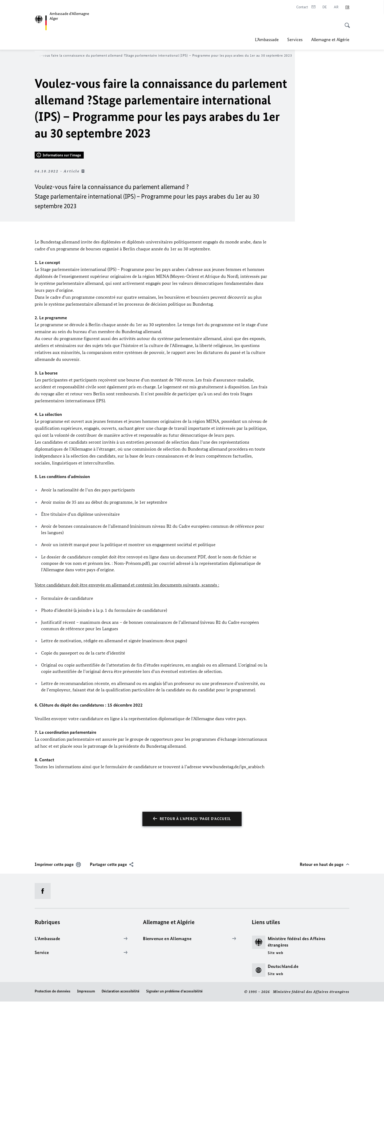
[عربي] (336, 7)
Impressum (86, 1137)
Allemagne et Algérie (330, 39)
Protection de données (52, 1137)
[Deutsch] (324, 7)
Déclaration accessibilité (120, 1137)
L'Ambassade (267, 39)
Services (295, 39)
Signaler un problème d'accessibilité (174, 1137)
